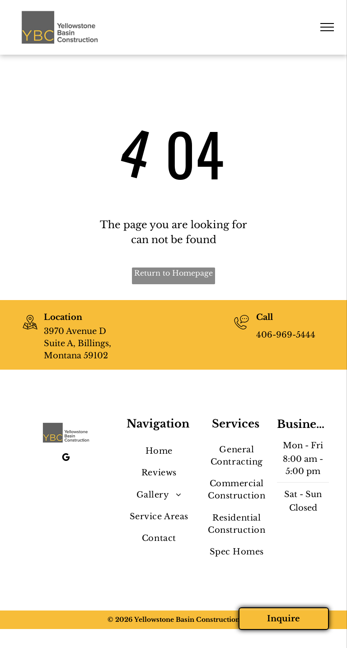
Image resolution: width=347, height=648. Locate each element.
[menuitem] (159, 451)
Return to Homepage (173, 272)
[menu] (327, 27)
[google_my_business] (66, 458)
